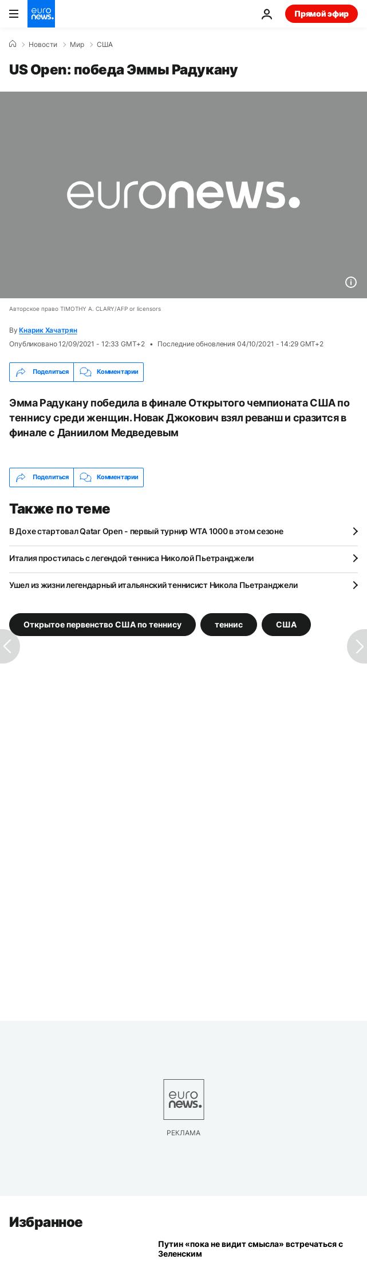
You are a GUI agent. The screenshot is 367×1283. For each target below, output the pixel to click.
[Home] (12, 44)
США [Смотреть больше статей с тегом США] (286, 624)
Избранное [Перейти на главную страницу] (46, 1222)
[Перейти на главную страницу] (41, 13)
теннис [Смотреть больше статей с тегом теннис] (229, 624)
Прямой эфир (321, 13)
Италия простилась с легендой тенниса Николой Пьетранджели (131, 558)
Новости (43, 44)
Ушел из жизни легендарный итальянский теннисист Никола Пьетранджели (153, 585)
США (105, 44)
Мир (77, 44)
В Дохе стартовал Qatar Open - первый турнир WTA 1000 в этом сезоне (146, 531)
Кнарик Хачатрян (48, 330)
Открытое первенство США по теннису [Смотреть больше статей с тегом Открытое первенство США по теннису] (102, 624)
